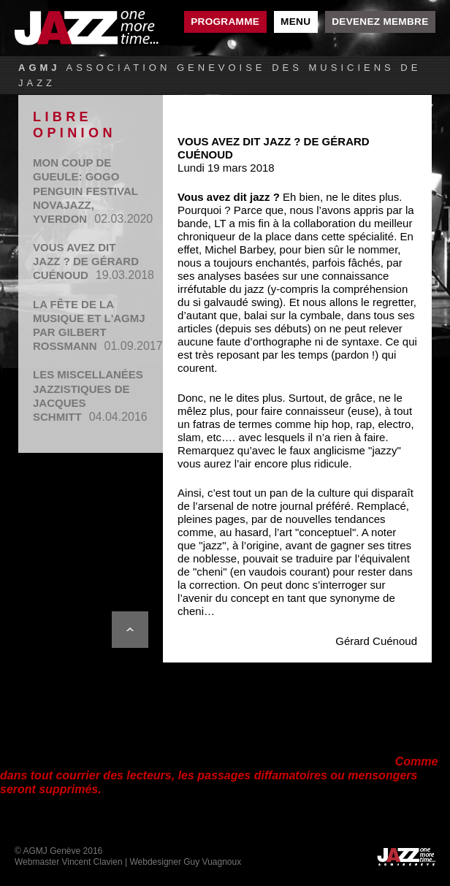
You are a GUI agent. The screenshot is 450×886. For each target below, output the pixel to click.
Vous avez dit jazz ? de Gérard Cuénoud (86, 261)
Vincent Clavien (91, 862)
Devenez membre (380, 21)
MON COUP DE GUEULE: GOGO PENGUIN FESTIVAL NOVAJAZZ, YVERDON (85, 190)
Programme (225, 21)
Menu (295, 21)
